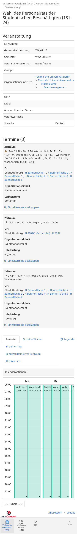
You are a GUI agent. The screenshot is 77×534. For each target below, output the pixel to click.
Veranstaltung (13, 7)
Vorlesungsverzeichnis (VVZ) (18, 3)
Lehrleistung (12, 196)
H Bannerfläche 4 (35, 176)
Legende (67, 339)
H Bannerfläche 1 (35, 172)
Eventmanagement (55, 87)
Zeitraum (10, 146)
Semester (11, 339)
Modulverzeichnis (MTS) (21, 525)
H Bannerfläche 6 (58, 176)
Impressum (55, 512)
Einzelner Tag (14, 346)
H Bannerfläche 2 (58, 172)
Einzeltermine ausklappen (21, 207)
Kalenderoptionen (15, 372)
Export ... (13, 504)
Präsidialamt (48, 83)
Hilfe (35, 523)
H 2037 (56, 233)
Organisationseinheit (17, 186)
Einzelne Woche (32, 339)
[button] (26, 496)
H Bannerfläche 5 (58, 293)
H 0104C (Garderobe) (37, 233)
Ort (6, 168)
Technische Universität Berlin (52, 76)
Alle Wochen (13, 361)
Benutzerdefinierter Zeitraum (23, 353)
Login (70, 522)
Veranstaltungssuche (47, 3)
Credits (71, 512)
